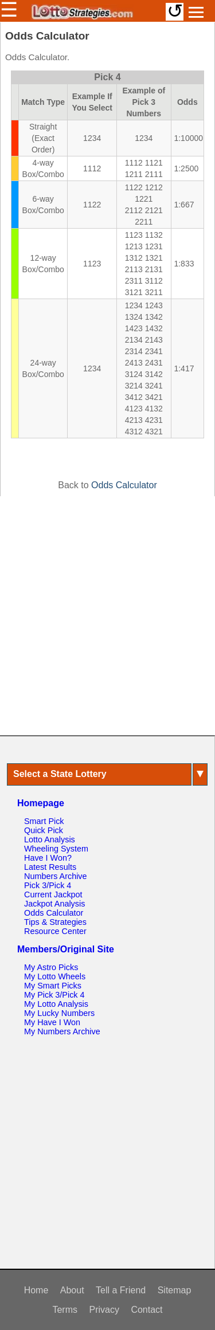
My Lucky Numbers (59, 1013)
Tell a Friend (121, 1290)
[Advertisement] (107, 615)
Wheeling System (56, 848)
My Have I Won (52, 1022)
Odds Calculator (124, 485)
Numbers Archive (55, 876)
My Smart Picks (52, 985)
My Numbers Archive (62, 1031)
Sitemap (174, 1290)
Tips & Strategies (55, 922)
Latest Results (50, 867)
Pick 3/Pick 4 (47, 885)
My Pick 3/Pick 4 (54, 994)
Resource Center (55, 931)
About (72, 1290)
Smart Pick (44, 821)
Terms (64, 1310)
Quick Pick (43, 830)
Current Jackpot (53, 894)
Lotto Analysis (49, 839)
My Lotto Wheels (54, 976)
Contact (146, 1310)
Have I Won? (48, 857)
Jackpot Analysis (54, 903)
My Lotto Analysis (56, 1004)
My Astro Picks (51, 967)
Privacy (104, 1310)
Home (36, 1290)
